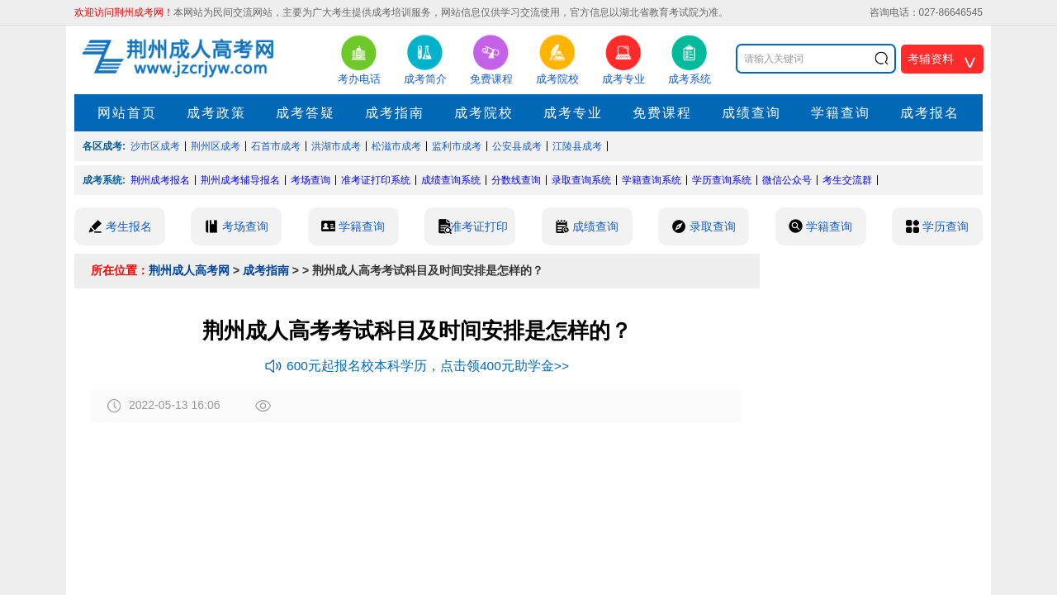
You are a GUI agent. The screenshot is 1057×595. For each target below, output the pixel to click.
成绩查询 (751, 113)
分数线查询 (516, 180)
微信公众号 (787, 180)
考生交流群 (847, 180)
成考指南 (394, 113)
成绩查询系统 (451, 180)
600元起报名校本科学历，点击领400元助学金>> (417, 366)
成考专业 (573, 113)
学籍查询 (840, 113)
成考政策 (216, 113)
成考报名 (930, 113)
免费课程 (662, 113)
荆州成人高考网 (189, 270)
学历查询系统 (721, 180)
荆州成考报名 (160, 180)
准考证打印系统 (375, 180)
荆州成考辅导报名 (240, 180)
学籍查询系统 (651, 180)
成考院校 (484, 113)
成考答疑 (305, 113)
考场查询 (310, 180)
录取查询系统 (581, 180)
